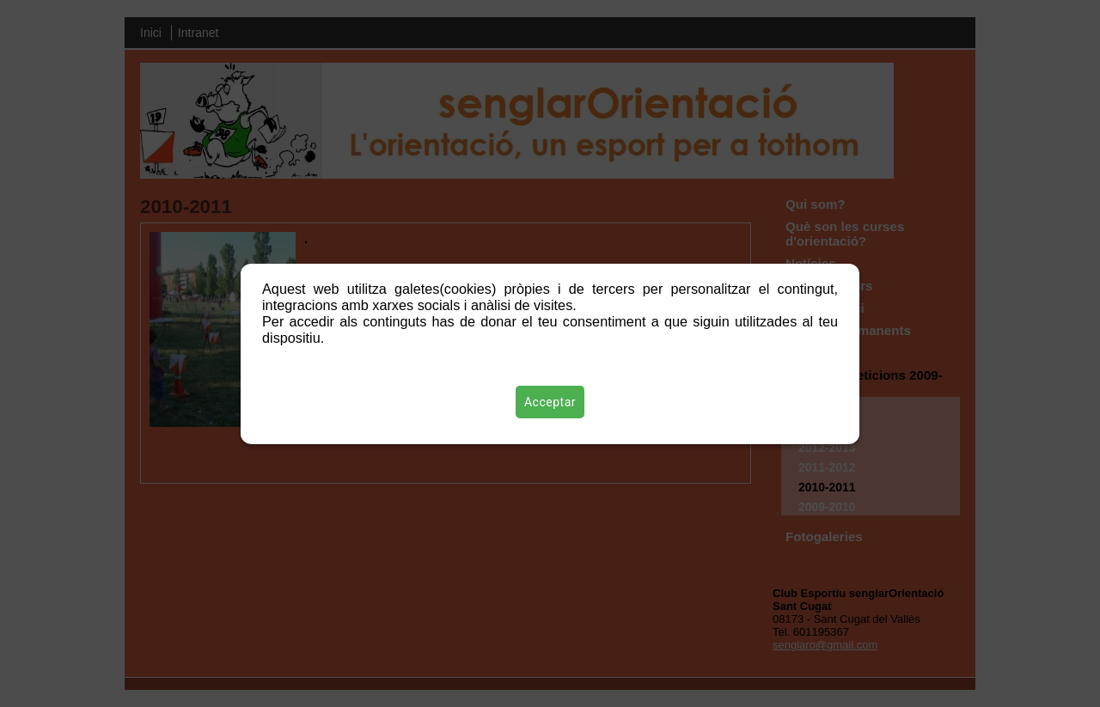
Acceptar (550, 402)
